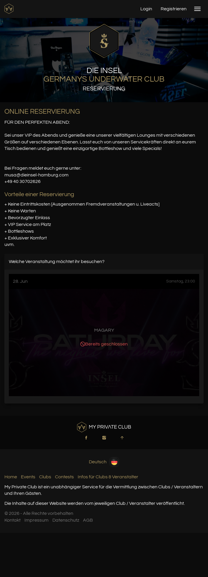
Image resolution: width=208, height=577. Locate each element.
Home (10, 477)
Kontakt (12, 520)
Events (28, 477)
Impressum (36, 520)
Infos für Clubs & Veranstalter (108, 477)
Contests (64, 477)
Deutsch (104, 462)
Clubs (45, 477)
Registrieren (174, 8)
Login (146, 8)
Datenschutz (65, 520)
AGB (88, 520)
